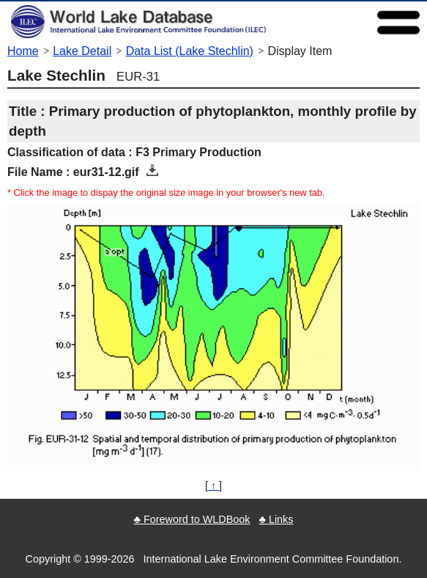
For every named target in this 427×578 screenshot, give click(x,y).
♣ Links (276, 519)
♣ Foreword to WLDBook (191, 519)
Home (23, 51)
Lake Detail (82, 51)
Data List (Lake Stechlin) (189, 51)
